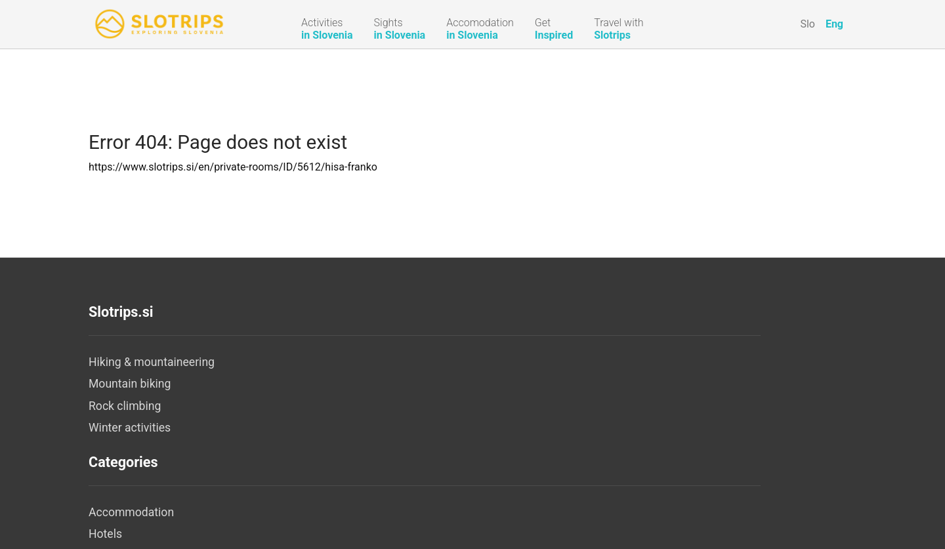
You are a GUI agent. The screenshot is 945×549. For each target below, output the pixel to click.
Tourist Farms (380, 427)
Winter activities (130, 427)
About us (623, 362)
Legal (614, 383)
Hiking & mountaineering (152, 362)
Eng (834, 24)
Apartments (375, 406)
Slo (807, 24)
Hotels (361, 383)
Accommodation (387, 362)
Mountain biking (130, 383)
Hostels (364, 472)
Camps (363, 450)
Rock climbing (125, 406)
